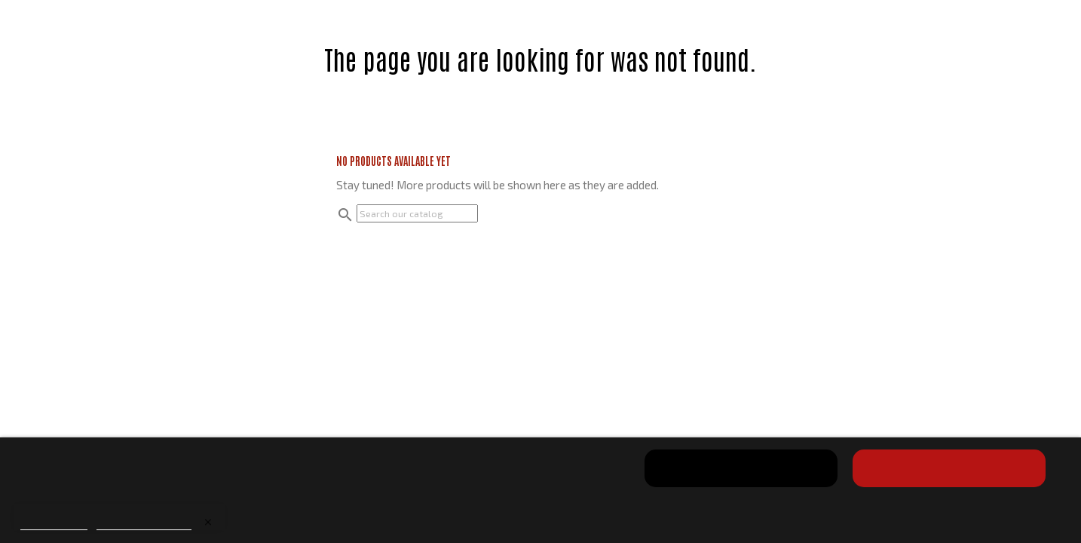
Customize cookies (143, 523)
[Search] (417, 213)
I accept (949, 468)
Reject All (741, 468)
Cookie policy (53, 523)
